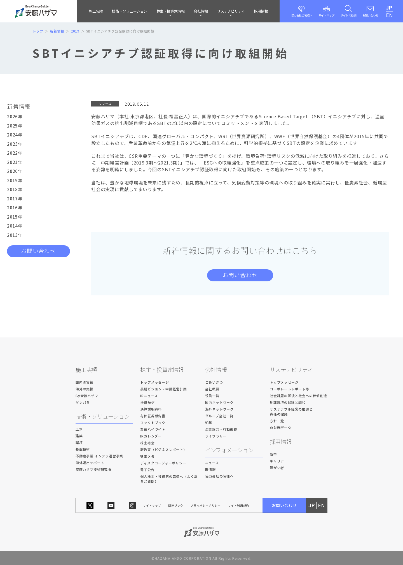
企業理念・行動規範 (221, 429)
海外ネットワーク (219, 409)
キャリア (277, 461)
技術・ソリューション (129, 11)
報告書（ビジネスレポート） (163, 449)
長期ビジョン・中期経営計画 (163, 388)
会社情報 (216, 369)
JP (389, 7)
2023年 (14, 144)
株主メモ (147, 456)
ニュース (212, 462)
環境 (79, 442)
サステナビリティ (291, 369)
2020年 (14, 171)
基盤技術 (83, 449)
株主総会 (147, 442)
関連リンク (175, 505)
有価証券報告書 (152, 415)
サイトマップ (152, 505)
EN (389, 14)
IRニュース (149, 395)
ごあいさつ (214, 382)
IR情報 (210, 469)
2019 (75, 31)
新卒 (273, 454)
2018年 (14, 189)
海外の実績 (84, 388)
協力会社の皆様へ (219, 476)
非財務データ (280, 427)
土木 (79, 429)
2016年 (14, 207)
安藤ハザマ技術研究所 (93, 469)
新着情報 (57, 31)
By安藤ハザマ (87, 395)
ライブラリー (216, 436)
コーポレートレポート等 (289, 388)
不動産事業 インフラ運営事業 (99, 455)
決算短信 (147, 402)
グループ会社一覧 (219, 415)
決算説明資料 (151, 409)
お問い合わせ (38, 251)
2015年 (14, 217)
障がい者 (277, 467)
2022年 (14, 153)
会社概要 (212, 388)
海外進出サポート (90, 462)
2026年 (14, 116)
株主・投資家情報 (161, 369)
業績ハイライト (152, 429)
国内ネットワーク (219, 402)
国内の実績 (84, 382)
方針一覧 (277, 420)
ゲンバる (83, 402)
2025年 (14, 126)
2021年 (14, 162)
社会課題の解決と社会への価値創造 (298, 395)
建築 (79, 435)
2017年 (14, 199)
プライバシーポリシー (206, 505)
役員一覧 (212, 395)
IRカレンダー (151, 436)
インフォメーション (229, 450)
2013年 (14, 235)
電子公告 (147, 469)
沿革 (208, 422)
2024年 (14, 135)
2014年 (14, 226)
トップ (37, 31)
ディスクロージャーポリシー (163, 462)
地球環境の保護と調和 (288, 402)
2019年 (14, 180)
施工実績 (96, 11)
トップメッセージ (154, 382)
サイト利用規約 (238, 505)
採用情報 (261, 11)
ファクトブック (152, 422)
